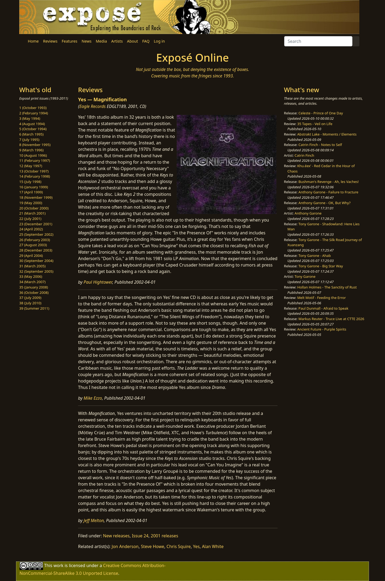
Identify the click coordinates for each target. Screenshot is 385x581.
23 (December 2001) (35, 224)
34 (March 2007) (32, 281)
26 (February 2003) (34, 239)
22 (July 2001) (30, 218)
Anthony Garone (308, 213)
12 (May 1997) (30, 165)
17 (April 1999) (31, 192)
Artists (117, 41)
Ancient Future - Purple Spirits (321, 329)
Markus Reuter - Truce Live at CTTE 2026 (331, 318)
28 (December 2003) (35, 250)
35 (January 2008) (33, 287)
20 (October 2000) (34, 208)
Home (33, 41)
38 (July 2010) (30, 303)
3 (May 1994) (29, 118)
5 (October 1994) (33, 128)
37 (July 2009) (30, 297)
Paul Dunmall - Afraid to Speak (323, 308)
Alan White (213, 546)
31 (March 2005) (32, 266)
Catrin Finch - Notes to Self (320, 144)
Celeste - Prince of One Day (320, 113)
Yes (196, 546)
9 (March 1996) (31, 150)
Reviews (50, 41)
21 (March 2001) (32, 213)
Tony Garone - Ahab (314, 255)
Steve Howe (152, 546)
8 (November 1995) (35, 144)
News (86, 41)
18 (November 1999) (36, 197)
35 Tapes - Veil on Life (315, 123)
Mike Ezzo (93, 398)
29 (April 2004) (31, 255)
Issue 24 (140, 536)
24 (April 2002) (31, 229)
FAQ (145, 41)
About (132, 41)
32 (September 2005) (36, 271)
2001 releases (164, 536)
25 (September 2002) (36, 234)
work (58, 565)
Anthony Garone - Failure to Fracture (328, 192)
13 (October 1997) (34, 171)
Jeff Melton (94, 520)
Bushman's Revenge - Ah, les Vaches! (328, 181)
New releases (116, 536)
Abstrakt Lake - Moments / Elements (327, 134)
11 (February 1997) (34, 160)
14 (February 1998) (34, 176)
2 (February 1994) (33, 113)
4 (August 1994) (32, 123)
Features (69, 41)
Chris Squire (179, 546)
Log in (159, 41)
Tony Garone (305, 276)
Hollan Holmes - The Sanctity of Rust (327, 287)
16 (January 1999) (33, 187)
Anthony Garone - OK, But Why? (324, 202)
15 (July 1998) (30, 181)
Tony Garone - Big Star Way (320, 266)
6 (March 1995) (31, 134)
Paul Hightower (98, 282)
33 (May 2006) (30, 276)
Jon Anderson (125, 546)
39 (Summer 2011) (34, 308)
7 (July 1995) (29, 139)
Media (101, 41)
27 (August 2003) (33, 244)
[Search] (318, 41)
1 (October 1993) (33, 107)
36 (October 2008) (34, 292)
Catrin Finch (304, 155)
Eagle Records (92, 106)
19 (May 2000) (30, 202)
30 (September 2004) (36, 260)
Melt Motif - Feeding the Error (321, 297)
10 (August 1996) (33, 155)
